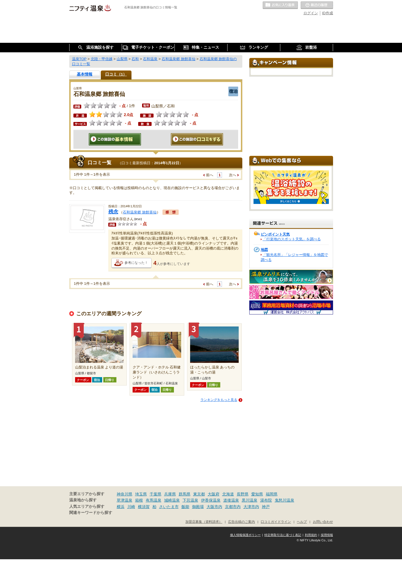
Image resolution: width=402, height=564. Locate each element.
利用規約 (311, 535)
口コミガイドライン (276, 521)
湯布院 (266, 500)
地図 (264, 250)
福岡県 (271, 494)
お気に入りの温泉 (280, 5)
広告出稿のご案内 (241, 521)
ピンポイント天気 (275, 234)
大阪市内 (214, 506)
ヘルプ (302, 521)
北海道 (228, 494)
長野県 (242, 494)
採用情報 (327, 535)
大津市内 (251, 506)
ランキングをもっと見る (218, 400)
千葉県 (155, 494)
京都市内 (233, 506)
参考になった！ (136, 263)
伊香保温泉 (211, 500)
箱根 (139, 500)
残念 (113, 212)
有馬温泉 (153, 500)
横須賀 (144, 506)
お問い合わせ (323, 521)
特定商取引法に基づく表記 (282, 535)
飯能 (185, 506)
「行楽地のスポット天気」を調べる (292, 239)
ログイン (310, 13)
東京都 (199, 494)
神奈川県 (124, 494)
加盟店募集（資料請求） (203, 521)
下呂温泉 (190, 500)
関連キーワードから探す (90, 513)
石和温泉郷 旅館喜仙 (140, 212)
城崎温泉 (172, 500)
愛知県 (257, 494)
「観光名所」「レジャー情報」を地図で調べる (294, 257)
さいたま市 (169, 506)
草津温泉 (124, 500)
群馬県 (184, 494)
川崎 (131, 506)
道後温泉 (231, 500)
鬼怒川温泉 (284, 500)
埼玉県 (141, 494)
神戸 (266, 506)
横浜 (121, 506)
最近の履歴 (317, 5)
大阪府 (213, 494)
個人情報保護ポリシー (245, 535)
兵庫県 (170, 494)
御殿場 (198, 506)
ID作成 (327, 13)
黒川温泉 (249, 500)
